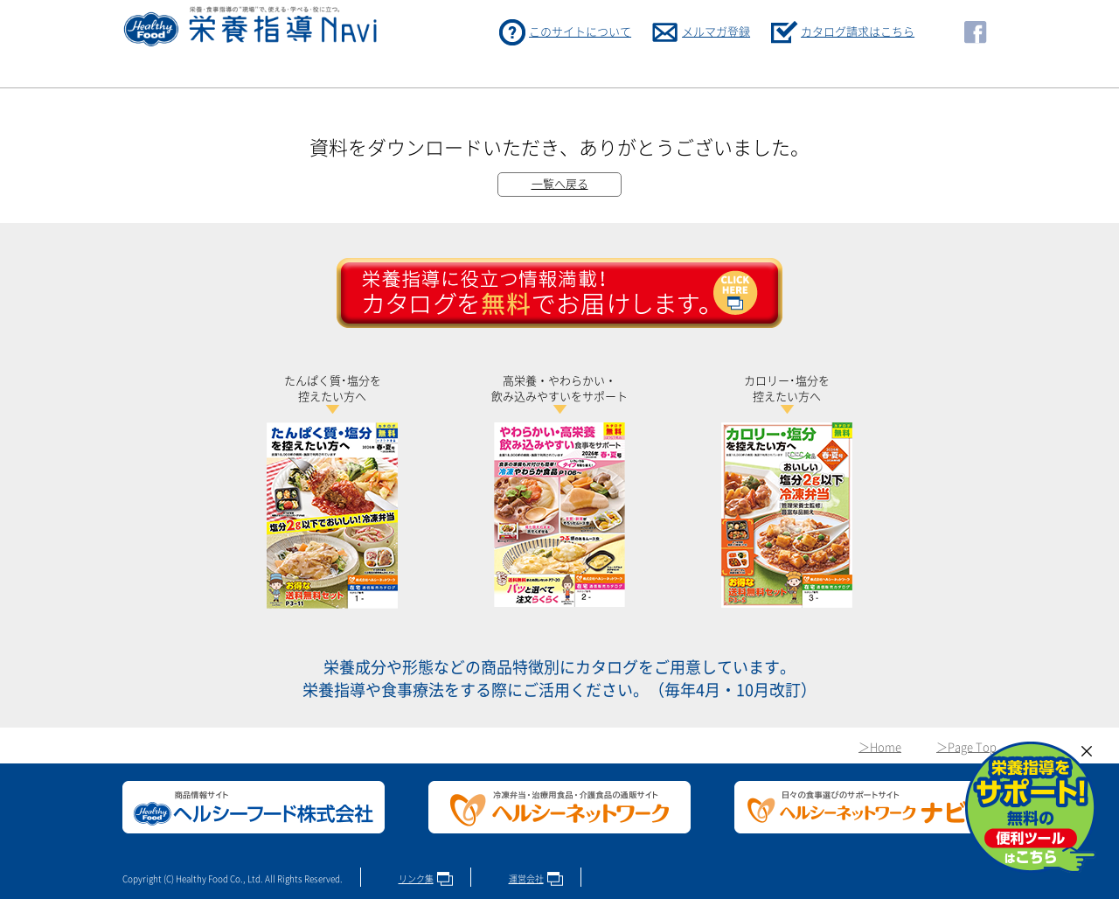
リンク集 (416, 879)
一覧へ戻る (560, 184)
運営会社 (526, 879)
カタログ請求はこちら (857, 32)
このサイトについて (580, 32)
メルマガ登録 (716, 32)
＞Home (879, 747)
